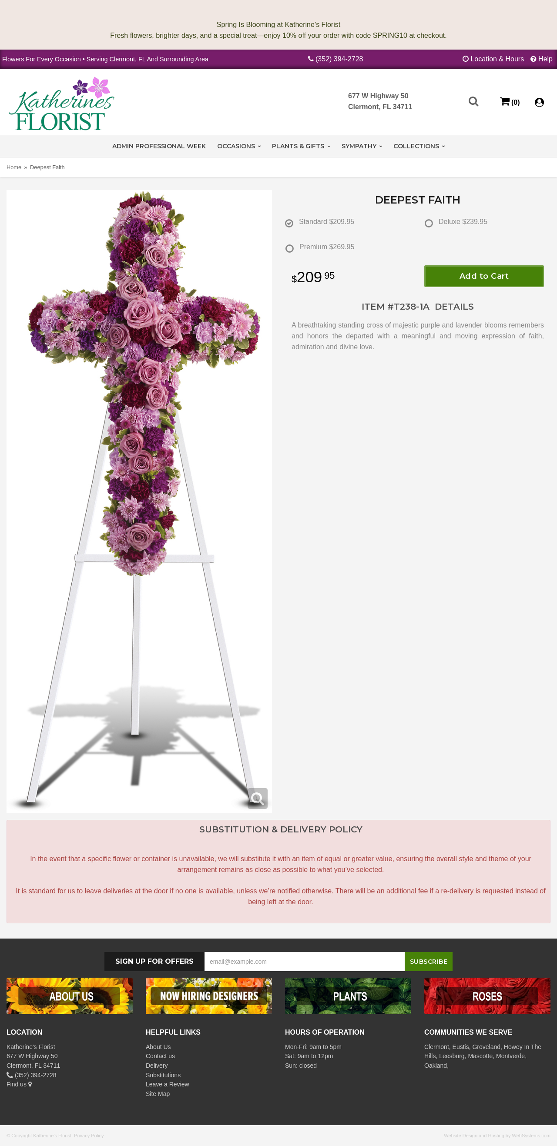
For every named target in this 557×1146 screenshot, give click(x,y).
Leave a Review (167, 1084)
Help (545, 59)
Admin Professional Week (159, 146)
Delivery (157, 1065)
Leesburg (451, 1055)
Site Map (158, 1093)
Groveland (486, 1046)
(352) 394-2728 (339, 59)
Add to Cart (484, 276)
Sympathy (359, 146)
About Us (158, 1046)
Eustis (461, 1046)
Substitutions (163, 1075)
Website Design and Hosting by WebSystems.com (497, 1135)
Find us (19, 1084)
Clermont (436, 1046)
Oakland (435, 1065)
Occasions (236, 146)
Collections (416, 146)
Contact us (160, 1055)
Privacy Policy (89, 1135)
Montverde (510, 1055)
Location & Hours (497, 59)
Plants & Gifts (298, 146)
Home (14, 167)
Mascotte (480, 1055)
